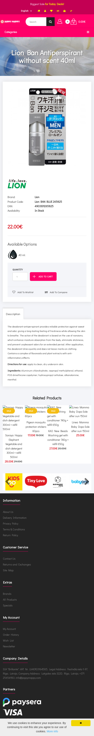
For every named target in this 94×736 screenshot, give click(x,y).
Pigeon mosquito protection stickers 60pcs (36, 435)
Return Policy (10, 531)
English (24, 10)
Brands (7, 590)
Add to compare (56, 292)
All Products (10, 595)
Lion (37, 197)
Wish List (8, 636)
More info (52, 731)
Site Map (8, 566)
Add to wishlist (23, 292)
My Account (9, 625)
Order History (11, 631)
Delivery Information (15, 514)
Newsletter (9, 642)
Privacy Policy (10, 519)
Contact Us (9, 555)
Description (13, 314)
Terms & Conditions (14, 525)
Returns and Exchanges (17, 560)
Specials (8, 601)
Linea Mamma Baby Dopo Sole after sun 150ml (80, 435)
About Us (8, 508)
